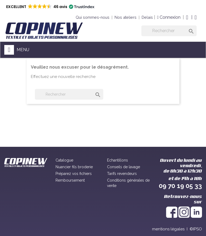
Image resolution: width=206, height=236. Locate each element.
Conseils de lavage (123, 167)
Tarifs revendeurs (122, 173)
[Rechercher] (169, 30)
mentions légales (168, 229)
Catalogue (64, 160)
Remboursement (70, 180)
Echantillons (117, 160)
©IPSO (196, 229)
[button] (50, 7)
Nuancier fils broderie (74, 167)
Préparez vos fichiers (74, 173)
